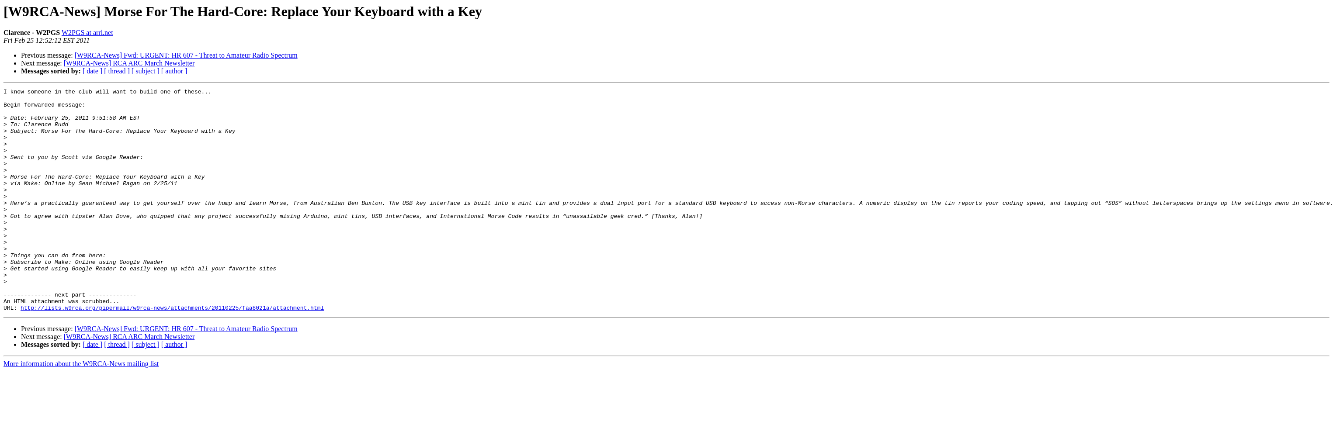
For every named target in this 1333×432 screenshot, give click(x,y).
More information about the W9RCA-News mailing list (81, 408)
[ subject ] (146, 71)
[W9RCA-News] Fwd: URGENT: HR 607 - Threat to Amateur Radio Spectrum (186, 55)
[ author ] (174, 71)
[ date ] (92, 71)
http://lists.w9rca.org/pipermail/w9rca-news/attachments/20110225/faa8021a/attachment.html (172, 352)
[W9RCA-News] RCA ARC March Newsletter (129, 63)
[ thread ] (117, 71)
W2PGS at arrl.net (87, 32)
